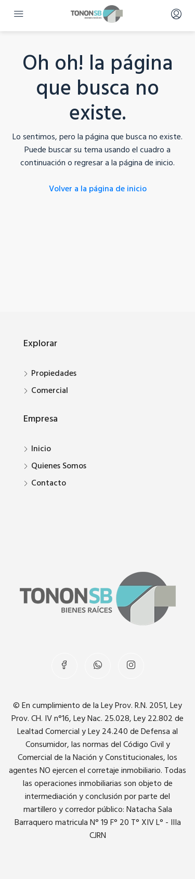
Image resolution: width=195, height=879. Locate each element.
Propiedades (53, 374)
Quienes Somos (58, 466)
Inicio (41, 449)
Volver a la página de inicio (98, 189)
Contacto (48, 483)
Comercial (49, 391)
